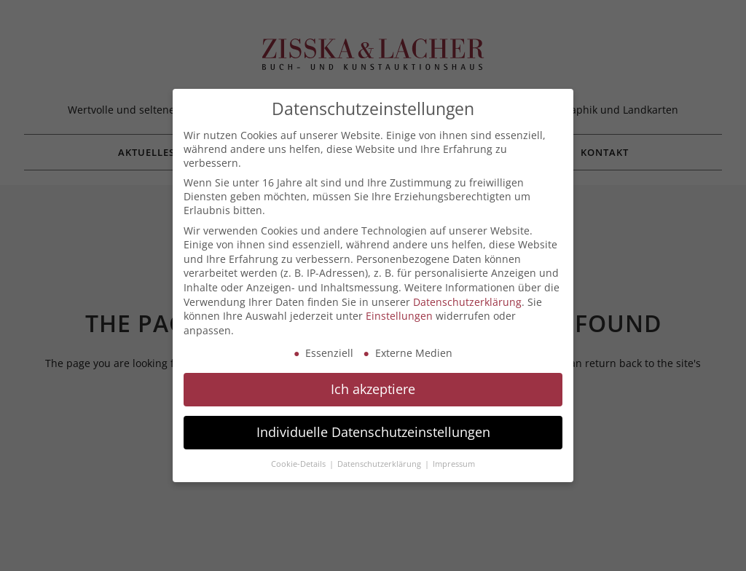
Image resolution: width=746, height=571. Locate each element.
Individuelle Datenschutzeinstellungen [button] (373, 432)
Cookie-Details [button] (299, 464)
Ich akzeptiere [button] (373, 389)
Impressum (454, 464)
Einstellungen (399, 316)
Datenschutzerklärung (467, 302)
